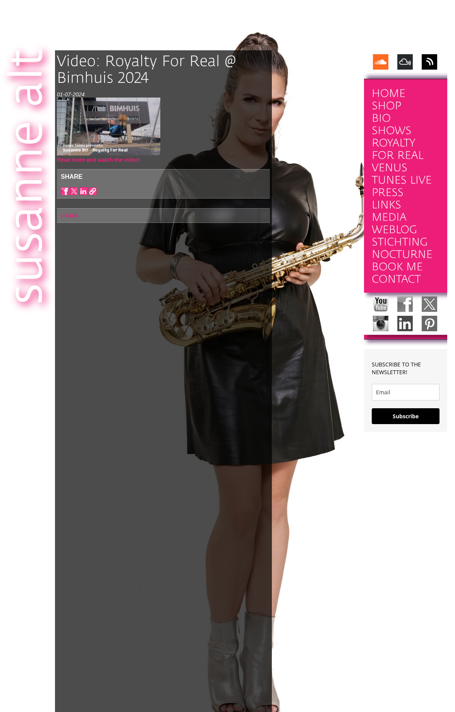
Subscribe (406, 416)
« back (69, 215)
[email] (406, 392)
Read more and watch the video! (98, 160)
